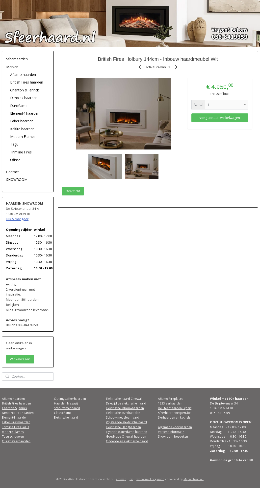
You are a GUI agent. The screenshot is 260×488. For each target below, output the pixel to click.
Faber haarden (21, 121)
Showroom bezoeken (173, 436)
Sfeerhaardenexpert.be (174, 413)
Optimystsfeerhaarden (70, 399)
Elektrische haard (66, 417)
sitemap (121, 479)
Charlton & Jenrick (24, 90)
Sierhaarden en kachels (174, 417)
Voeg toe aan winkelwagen (219, 117)
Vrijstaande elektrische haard (126, 422)
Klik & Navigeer (17, 219)
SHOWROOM (16, 179)
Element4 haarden (24, 113)
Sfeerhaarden (17, 59)
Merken (12, 66)
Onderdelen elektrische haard (127, 441)
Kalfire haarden (22, 129)
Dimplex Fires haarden (18, 413)
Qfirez (15, 159)
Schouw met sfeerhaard (122, 417)
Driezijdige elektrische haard (126, 403)
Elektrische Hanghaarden (123, 427)
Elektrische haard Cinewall (124, 399)
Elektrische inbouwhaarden (125, 408)
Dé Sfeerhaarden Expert (174, 408)
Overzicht (73, 191)
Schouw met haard (67, 408)
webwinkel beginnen (150, 479)
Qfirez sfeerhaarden (16, 441)
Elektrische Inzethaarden (123, 413)
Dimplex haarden (23, 97)
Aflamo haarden (23, 74)
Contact (12, 172)
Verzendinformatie (171, 432)
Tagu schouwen (13, 436)
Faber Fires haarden (16, 422)
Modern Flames (22, 136)
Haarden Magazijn (66, 403)
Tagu (14, 144)
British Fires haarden (26, 82)
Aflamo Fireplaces (170, 399)
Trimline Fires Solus (15, 427)
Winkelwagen (20, 359)
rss (131, 479)
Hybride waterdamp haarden (126, 432)
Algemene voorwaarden (175, 427)
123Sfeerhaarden (170, 403)
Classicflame (63, 413)
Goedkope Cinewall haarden (126, 436)
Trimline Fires (21, 152)
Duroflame (18, 105)
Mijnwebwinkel (193, 479)
